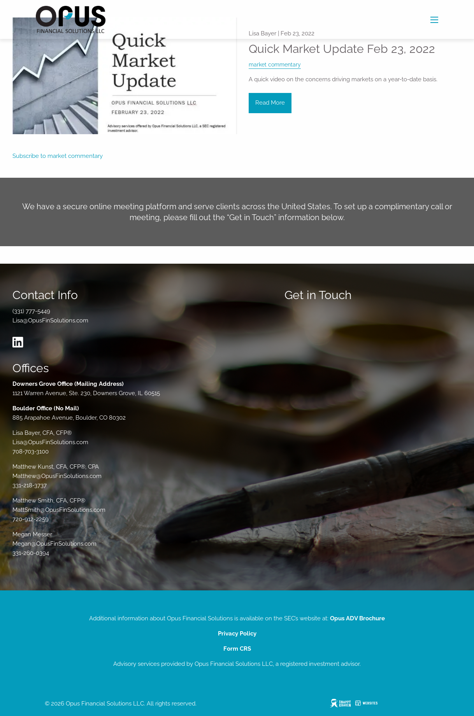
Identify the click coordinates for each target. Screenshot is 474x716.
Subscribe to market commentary (57, 155)
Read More (270, 102)
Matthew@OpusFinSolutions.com (57, 476)
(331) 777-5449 (31, 311)
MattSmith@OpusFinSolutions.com (58, 509)
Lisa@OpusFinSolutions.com (50, 320)
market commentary (275, 64)
